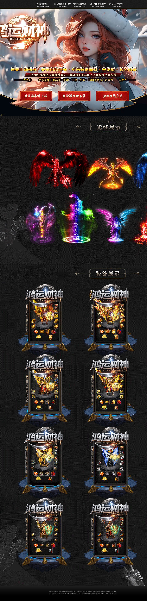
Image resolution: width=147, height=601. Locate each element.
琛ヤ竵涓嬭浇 (79, 4)
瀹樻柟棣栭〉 (43, 4)
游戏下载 (38, 95)
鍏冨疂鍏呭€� (116, 4)
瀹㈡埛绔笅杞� (98, 4)
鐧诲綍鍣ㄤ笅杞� (61, 4)
